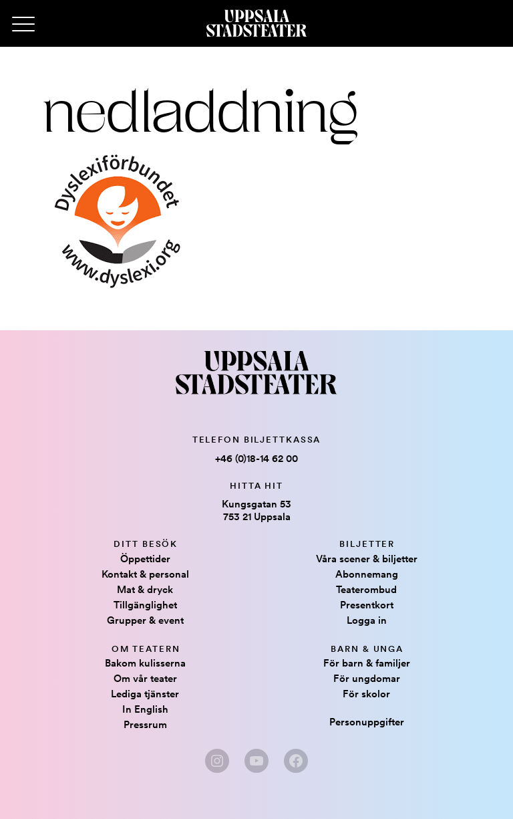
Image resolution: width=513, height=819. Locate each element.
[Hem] (256, 23)
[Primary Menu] (23, 25)
